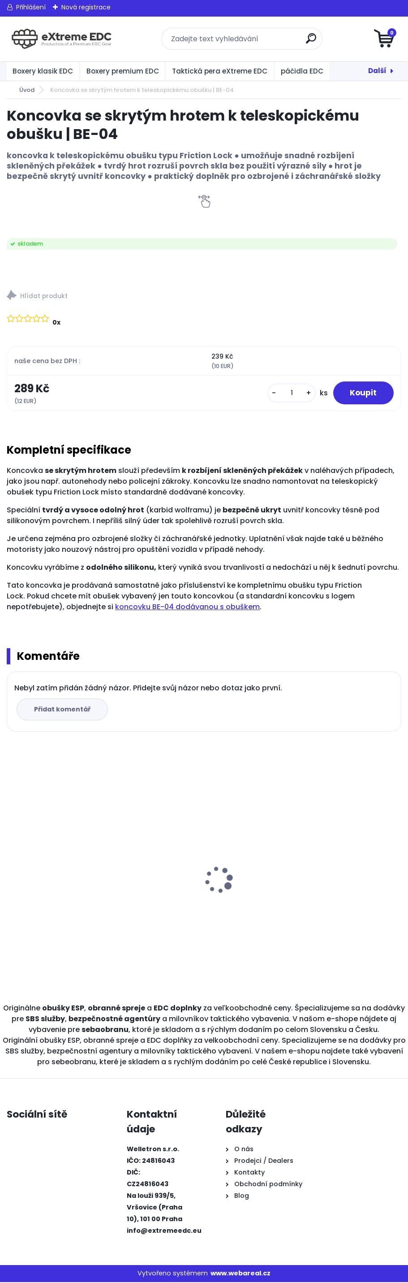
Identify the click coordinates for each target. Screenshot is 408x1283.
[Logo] (61, 39)
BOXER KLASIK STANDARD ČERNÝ (256, 870)
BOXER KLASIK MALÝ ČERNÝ (346, 840)
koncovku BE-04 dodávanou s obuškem (187, 607)
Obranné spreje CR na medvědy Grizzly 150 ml (153, 870)
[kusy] (289, 393)
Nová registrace (86, 7)
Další (377, 70)
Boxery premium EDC (122, 71)
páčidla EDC (302, 71)
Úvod (26, 90)
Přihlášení (31, 7)
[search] (311, 42)
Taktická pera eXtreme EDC (219, 71)
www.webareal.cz (240, 1274)
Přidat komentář (63, 710)
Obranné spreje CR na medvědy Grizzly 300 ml (54, 870)
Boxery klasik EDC (43, 71)
